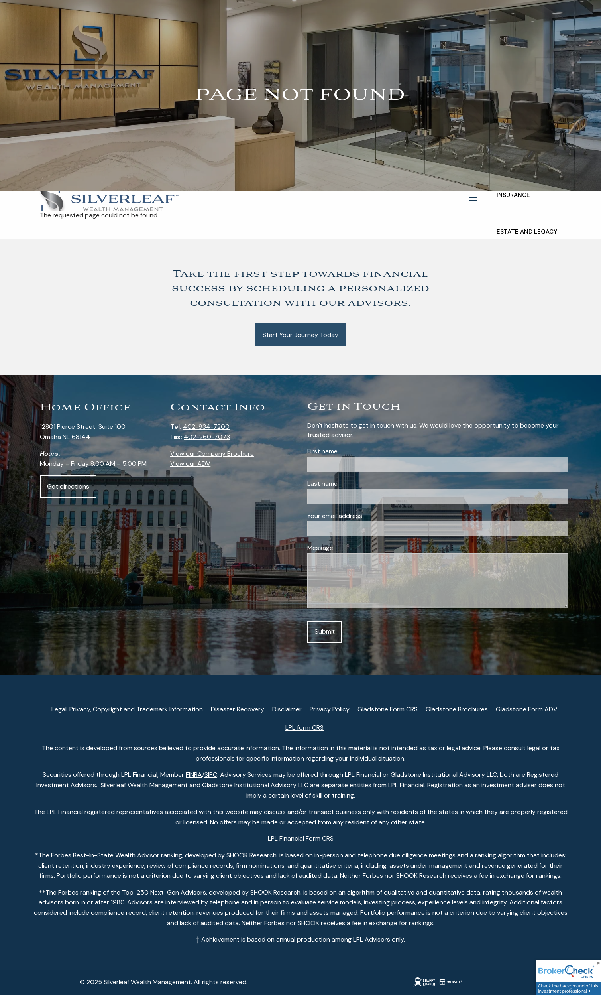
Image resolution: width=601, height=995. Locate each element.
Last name (352, 483)
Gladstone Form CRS (387, 709)
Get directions (68, 486)
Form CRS (320, 838)
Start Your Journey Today (300, 335)
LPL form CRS (304, 727)
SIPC (210, 774)
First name (352, 451)
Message (320, 548)
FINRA (194, 774)
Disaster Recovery (237, 709)
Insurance (513, 195)
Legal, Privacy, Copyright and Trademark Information (127, 709)
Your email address (364, 516)
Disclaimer (287, 709)
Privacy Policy (330, 709)
